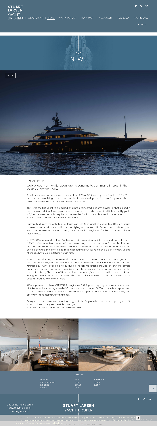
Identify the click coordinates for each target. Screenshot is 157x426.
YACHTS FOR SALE (68, 17)
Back (10, 75)
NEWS (51, 17)
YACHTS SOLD (141, 17)
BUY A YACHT (87, 17)
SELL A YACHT (106, 17)
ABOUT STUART (35, 17)
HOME (20, 17)
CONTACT (143, 24)
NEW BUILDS (124, 17)
